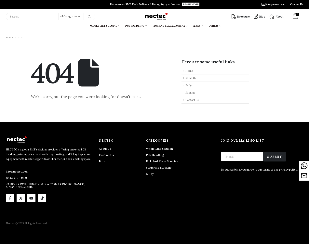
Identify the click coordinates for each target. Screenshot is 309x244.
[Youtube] (31, 198)
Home (189, 70)
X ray (196, 24)
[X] (21, 198)
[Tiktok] (42, 198)
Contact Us (192, 99)
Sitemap (190, 92)
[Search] (89, 16)
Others (213, 24)
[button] (190, 4)
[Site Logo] (156, 16)
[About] (276, 16)
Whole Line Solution (104, 24)
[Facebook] (10, 198)
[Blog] (259, 16)
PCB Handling (134, 24)
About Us (190, 78)
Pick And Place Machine (169, 24)
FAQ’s (189, 85)
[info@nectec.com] (273, 4)
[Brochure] (241, 16)
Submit (274, 157)
